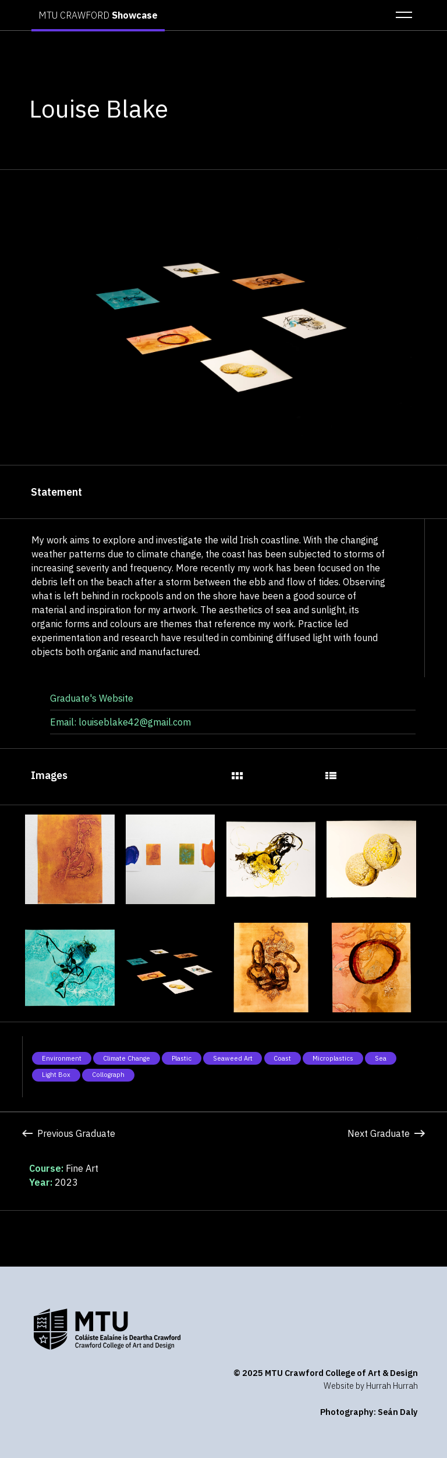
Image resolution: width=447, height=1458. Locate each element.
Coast (282, 1058)
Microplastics (333, 1058)
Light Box (56, 1075)
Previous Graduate (68, 1133)
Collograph (108, 1075)
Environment (61, 1058)
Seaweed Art (233, 1058)
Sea (380, 1058)
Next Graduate (385, 1133)
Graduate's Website (91, 698)
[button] (400, 15)
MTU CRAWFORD (98, 15)
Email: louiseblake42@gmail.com (120, 722)
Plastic (181, 1058)
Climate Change (126, 1058)
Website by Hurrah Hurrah (371, 1385)
